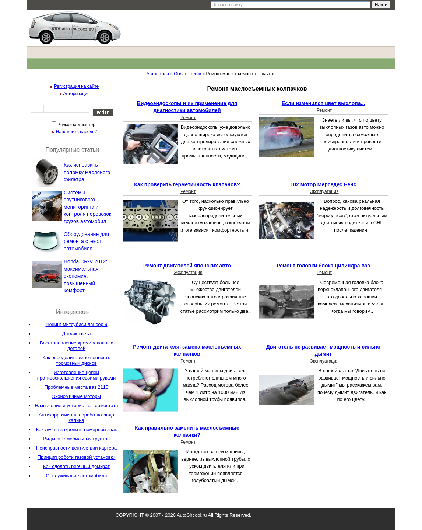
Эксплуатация (324, 191)
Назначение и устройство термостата (76, 405)
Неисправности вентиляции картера (76, 448)
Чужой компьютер (76, 124)
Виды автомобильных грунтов (76, 438)
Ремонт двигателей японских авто (187, 266)
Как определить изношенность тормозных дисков (76, 360)
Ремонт (188, 117)
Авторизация (76, 93)
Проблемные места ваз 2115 (76, 387)
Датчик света (76, 333)
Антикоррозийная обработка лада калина (76, 417)
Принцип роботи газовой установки (77, 457)
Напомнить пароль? (76, 131)
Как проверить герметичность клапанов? (187, 184)
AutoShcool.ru (192, 515)
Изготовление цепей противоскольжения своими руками (76, 375)
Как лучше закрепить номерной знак (76, 429)
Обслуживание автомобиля (76, 475)
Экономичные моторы (76, 396)
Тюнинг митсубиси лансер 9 (76, 324)
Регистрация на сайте (76, 86)
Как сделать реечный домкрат (76, 466)
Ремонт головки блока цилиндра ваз (323, 266)
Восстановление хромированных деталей (76, 345)
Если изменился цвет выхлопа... (323, 103)
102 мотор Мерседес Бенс (323, 184)
